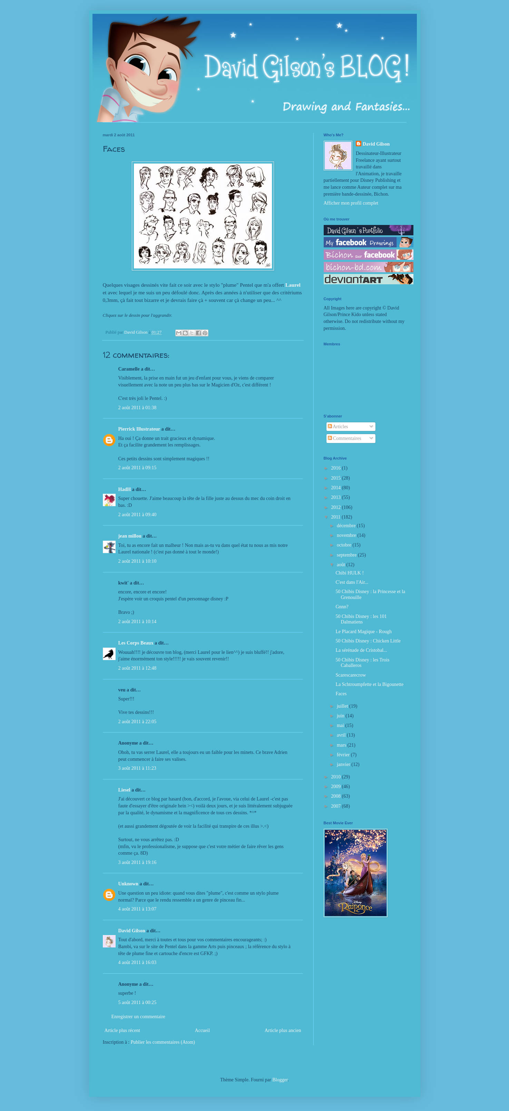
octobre (344, 545)
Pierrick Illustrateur (139, 429)
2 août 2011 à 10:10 (137, 561)
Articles (338, 426)
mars (342, 745)
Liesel (124, 790)
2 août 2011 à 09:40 (137, 514)
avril (342, 735)
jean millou (129, 536)
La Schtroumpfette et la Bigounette (369, 684)
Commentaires (344, 438)
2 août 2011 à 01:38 (137, 407)
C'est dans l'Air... (351, 582)
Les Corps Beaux (136, 643)
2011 (336, 517)
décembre (347, 525)
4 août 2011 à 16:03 (137, 962)
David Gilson (131, 930)
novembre (347, 535)
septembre (347, 555)
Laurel (293, 285)
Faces (340, 693)
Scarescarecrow (350, 675)
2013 (336, 497)
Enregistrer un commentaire (138, 1016)
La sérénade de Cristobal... (361, 650)
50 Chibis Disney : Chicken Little (368, 640)
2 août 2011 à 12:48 (137, 668)
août (341, 564)
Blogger (279, 1079)
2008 (336, 796)
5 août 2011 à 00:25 (137, 1002)
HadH (124, 489)
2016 (336, 468)
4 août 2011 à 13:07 (137, 909)
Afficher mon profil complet (351, 203)
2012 (336, 507)
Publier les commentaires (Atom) (163, 1042)
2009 (336, 786)
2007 (336, 806)
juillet (343, 706)
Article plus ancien (283, 1030)
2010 (336, 776)
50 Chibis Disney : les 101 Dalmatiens (360, 619)
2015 (336, 478)
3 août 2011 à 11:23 (137, 768)
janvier (344, 764)
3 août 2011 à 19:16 (137, 862)
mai (341, 725)
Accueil (202, 1030)
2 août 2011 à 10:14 (137, 621)
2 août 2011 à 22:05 (137, 721)
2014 (336, 487)
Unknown (128, 883)
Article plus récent (122, 1030)
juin (341, 715)
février (344, 754)
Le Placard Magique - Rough (363, 631)
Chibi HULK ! (349, 573)
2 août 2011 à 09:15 (137, 467)
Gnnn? (341, 606)
